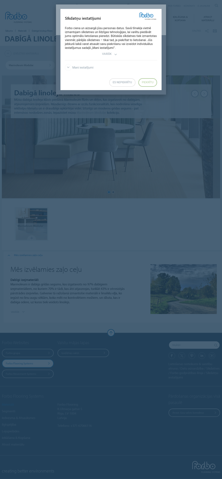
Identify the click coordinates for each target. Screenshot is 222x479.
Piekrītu (148, 82)
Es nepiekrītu (122, 82)
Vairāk (109, 54)
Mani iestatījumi (79, 67)
